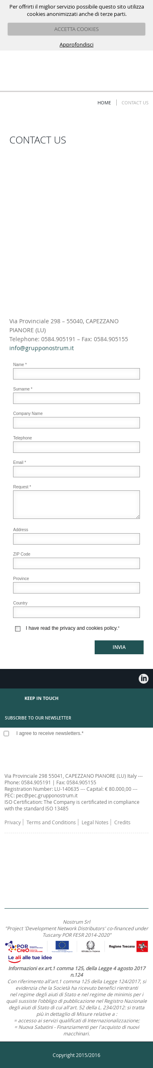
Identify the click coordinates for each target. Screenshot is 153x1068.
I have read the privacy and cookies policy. (72, 628)
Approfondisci (76, 44)
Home (104, 102)
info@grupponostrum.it (41, 348)
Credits (122, 822)
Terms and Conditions (51, 822)
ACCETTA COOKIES (76, 29)
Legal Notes (95, 822)
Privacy (12, 822)
